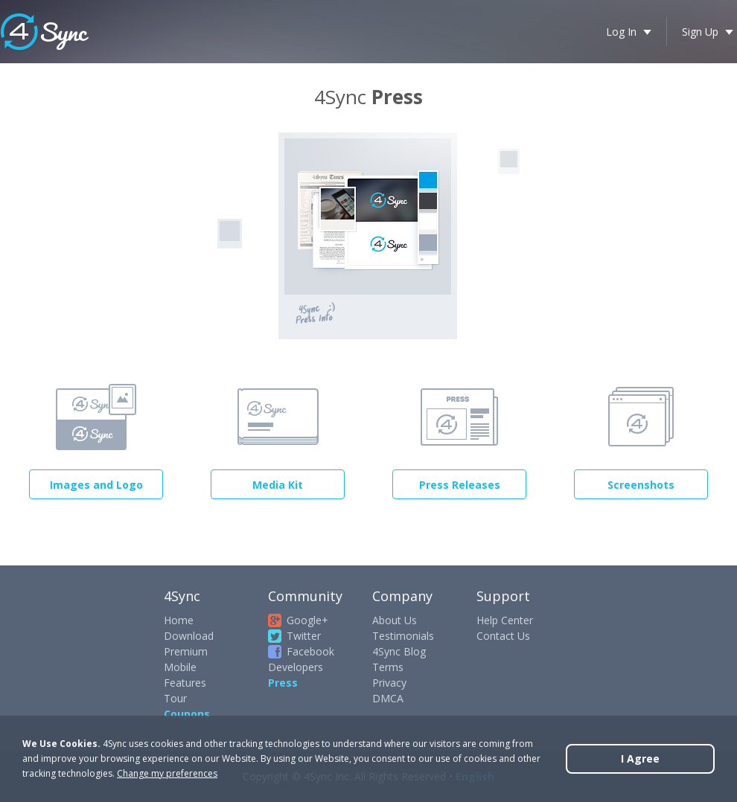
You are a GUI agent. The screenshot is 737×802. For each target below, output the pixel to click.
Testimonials (403, 636)
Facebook (310, 651)
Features (185, 683)
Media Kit (277, 485)
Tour (175, 698)
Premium (186, 651)
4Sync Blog (399, 651)
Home (179, 620)
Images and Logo (96, 485)
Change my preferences (167, 773)
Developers (295, 667)
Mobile (180, 667)
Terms (387, 667)
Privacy (389, 683)
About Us (394, 620)
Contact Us (503, 636)
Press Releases (459, 485)
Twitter (304, 636)
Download (189, 636)
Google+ (307, 620)
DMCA (387, 698)
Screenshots (640, 485)
